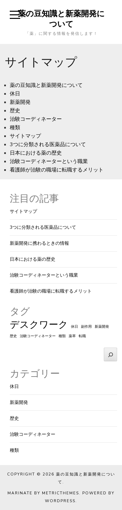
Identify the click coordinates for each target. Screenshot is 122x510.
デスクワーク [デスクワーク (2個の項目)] (39, 324)
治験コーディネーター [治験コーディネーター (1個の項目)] (38, 336)
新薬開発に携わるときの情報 (39, 243)
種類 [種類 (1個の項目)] (62, 336)
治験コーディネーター (36, 119)
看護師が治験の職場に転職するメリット (56, 169)
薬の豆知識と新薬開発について (61, 18)
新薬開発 (20, 102)
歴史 (15, 110)
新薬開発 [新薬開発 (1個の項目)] (102, 326)
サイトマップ (25, 136)
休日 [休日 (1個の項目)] (74, 326)
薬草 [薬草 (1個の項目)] (72, 336)
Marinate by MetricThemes (43, 493)
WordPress (60, 500)
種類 (15, 127)
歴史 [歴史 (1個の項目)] (13, 336)
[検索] (110, 355)
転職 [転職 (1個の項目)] (82, 336)
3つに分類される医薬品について (48, 144)
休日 (15, 93)
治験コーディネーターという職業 (49, 161)
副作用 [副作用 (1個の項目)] (86, 326)
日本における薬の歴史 (36, 153)
